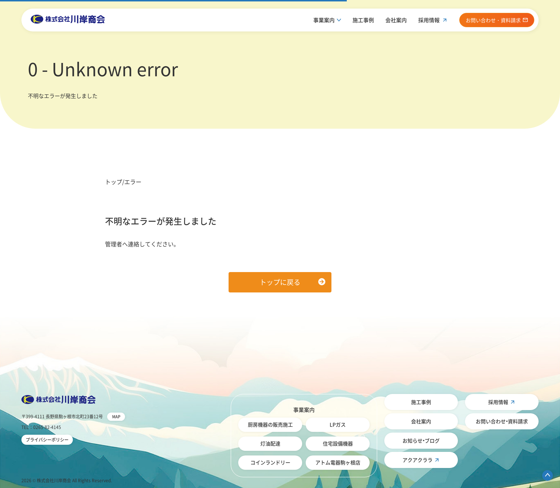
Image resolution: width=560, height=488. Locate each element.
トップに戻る (280, 282)
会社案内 (396, 20)
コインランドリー (270, 462)
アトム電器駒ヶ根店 (337, 462)
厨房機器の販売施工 (270, 424)
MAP (116, 417)
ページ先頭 (547, 475)
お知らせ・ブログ (421, 440)
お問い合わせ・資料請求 (502, 421)
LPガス (338, 424)
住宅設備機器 (338, 443)
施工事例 (363, 20)
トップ (113, 181)
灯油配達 (270, 443)
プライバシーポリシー (47, 440)
